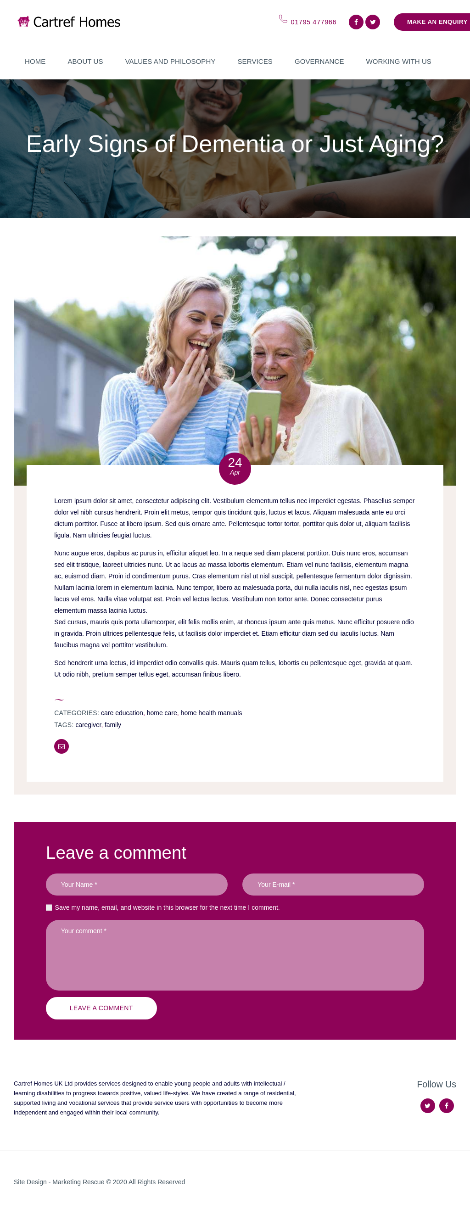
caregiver (88, 724)
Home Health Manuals (211, 713)
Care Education (122, 713)
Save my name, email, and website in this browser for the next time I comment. (167, 907)
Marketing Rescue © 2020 (90, 1182)
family (113, 724)
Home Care (162, 713)
